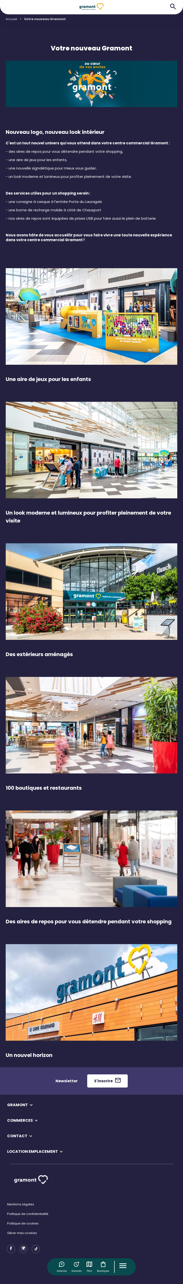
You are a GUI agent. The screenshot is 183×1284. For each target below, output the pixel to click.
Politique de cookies (23, 1223)
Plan (89, 1267)
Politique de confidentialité (27, 1214)
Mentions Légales (20, 1204)
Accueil (11, 19)
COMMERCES (20, 1120)
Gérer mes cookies (22, 1233)
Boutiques (103, 1267)
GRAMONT (17, 1105)
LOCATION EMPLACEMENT (32, 1151)
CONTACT (17, 1136)
